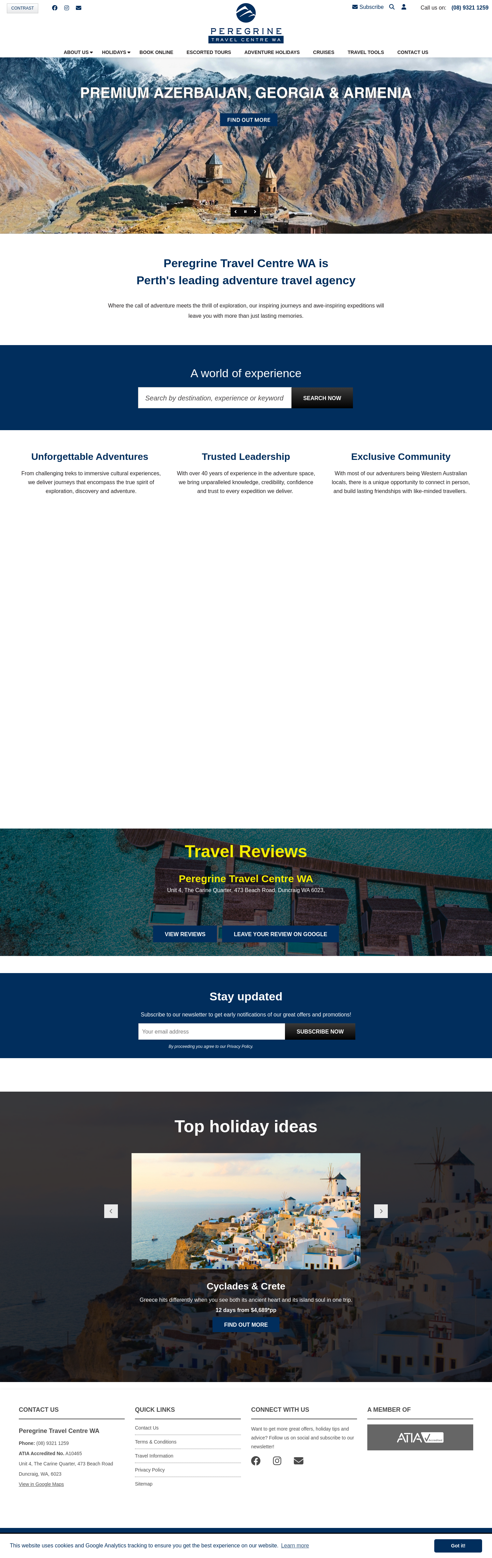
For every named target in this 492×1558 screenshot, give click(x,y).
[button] (403, 7)
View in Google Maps (41, 1484)
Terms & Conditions (155, 1442)
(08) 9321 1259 (470, 8)
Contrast (22, 8)
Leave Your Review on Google (280, 934)
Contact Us (147, 1428)
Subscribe (368, 7)
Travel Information (154, 1456)
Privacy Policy (239, 1046)
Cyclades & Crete (246, 1286)
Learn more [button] (295, 1545)
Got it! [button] (458, 1545)
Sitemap (143, 1484)
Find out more (246, 1325)
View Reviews (185, 934)
